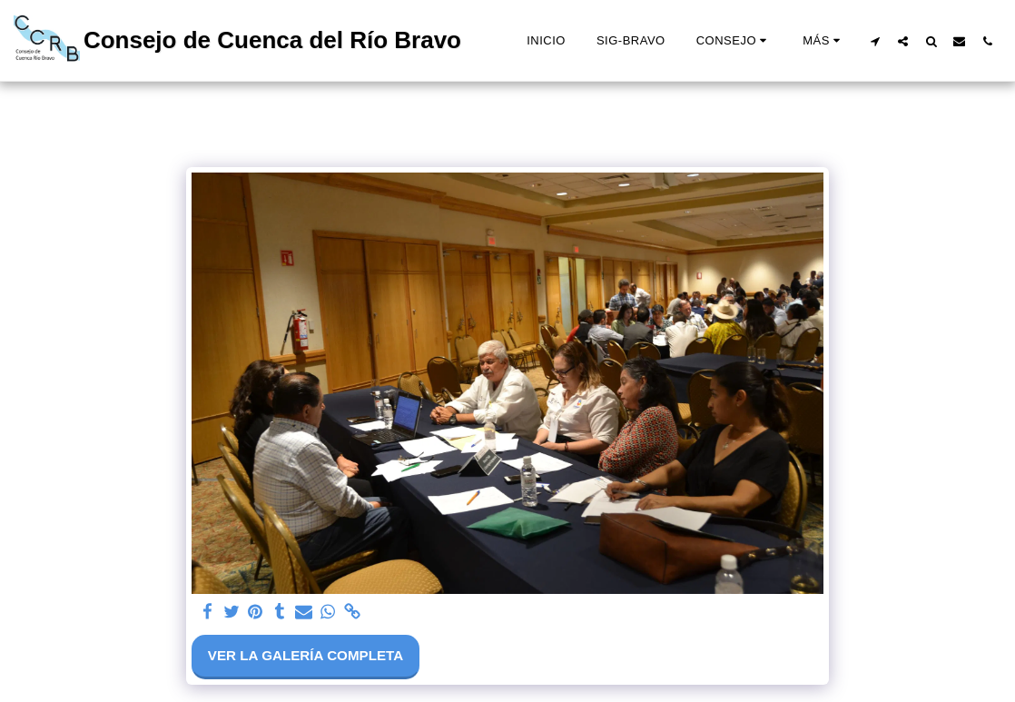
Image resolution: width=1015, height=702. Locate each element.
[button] (734, 41)
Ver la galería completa (305, 655)
